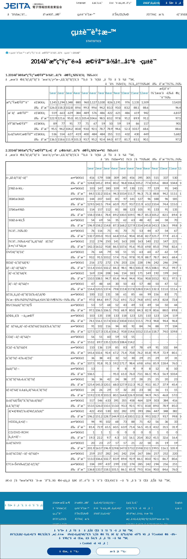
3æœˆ (69, 93)
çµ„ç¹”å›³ (57, 513)
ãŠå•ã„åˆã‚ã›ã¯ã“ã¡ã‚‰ (24, 505)
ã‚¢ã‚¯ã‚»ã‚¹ (97, 2)
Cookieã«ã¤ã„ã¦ (95, 543)
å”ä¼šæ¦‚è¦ (60, 508)
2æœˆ (61, 93)
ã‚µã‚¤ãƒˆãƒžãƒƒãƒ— (105, 502)
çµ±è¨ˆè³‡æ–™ (86, 14)
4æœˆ (77, 93)
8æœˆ (109, 93)
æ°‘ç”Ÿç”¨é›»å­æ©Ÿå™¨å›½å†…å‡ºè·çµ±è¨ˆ (49, 52)
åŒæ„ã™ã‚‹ (69, 551)
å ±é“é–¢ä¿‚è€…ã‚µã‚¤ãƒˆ (108, 508)
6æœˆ (93, 93)
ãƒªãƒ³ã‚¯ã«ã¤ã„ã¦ (139, 508)
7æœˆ (101, 93)
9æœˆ (117, 93)
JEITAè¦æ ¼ (155, 14)
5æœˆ (85, 93)
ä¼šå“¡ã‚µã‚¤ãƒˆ (151, 2)
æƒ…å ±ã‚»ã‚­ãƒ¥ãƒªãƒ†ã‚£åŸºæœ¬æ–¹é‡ (148, 518)
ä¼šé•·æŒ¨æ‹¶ (61, 502)
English (178, 502)
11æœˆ (135, 93)
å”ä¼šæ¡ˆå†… (17, 14)
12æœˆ (144, 93)
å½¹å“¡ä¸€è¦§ (59, 518)
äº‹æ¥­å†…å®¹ (52, 14)
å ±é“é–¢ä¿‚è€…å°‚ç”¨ (120, 2)
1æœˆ (53, 93)
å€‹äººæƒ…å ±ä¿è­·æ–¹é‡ (140, 513)
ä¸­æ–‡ (178, 508)
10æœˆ (125, 93)
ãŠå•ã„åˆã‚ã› (174, 2)
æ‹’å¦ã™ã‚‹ (118, 551)
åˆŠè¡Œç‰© (120, 14)
